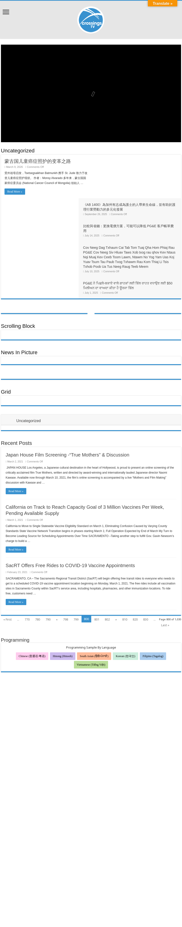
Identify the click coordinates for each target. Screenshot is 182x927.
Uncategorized (18, 151)
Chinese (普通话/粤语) (32, 619)
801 (96, 582)
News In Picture (19, 315)
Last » (165, 588)
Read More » (14, 191)
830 (145, 582)
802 (107, 582)
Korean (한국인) (125, 619)
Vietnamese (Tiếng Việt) (91, 627)
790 (48, 582)
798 (65, 582)
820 (135, 582)
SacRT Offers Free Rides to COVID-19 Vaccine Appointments (70, 528)
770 (27, 582)
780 (37, 582)
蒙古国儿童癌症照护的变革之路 (38, 161)
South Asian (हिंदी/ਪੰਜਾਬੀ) (94, 619)
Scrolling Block (18, 289)
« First (7, 582)
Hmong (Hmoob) (63, 619)
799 (75, 582)
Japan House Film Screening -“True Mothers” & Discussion (67, 417)
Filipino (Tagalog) (153, 619)
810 (124, 582)
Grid (6, 355)
